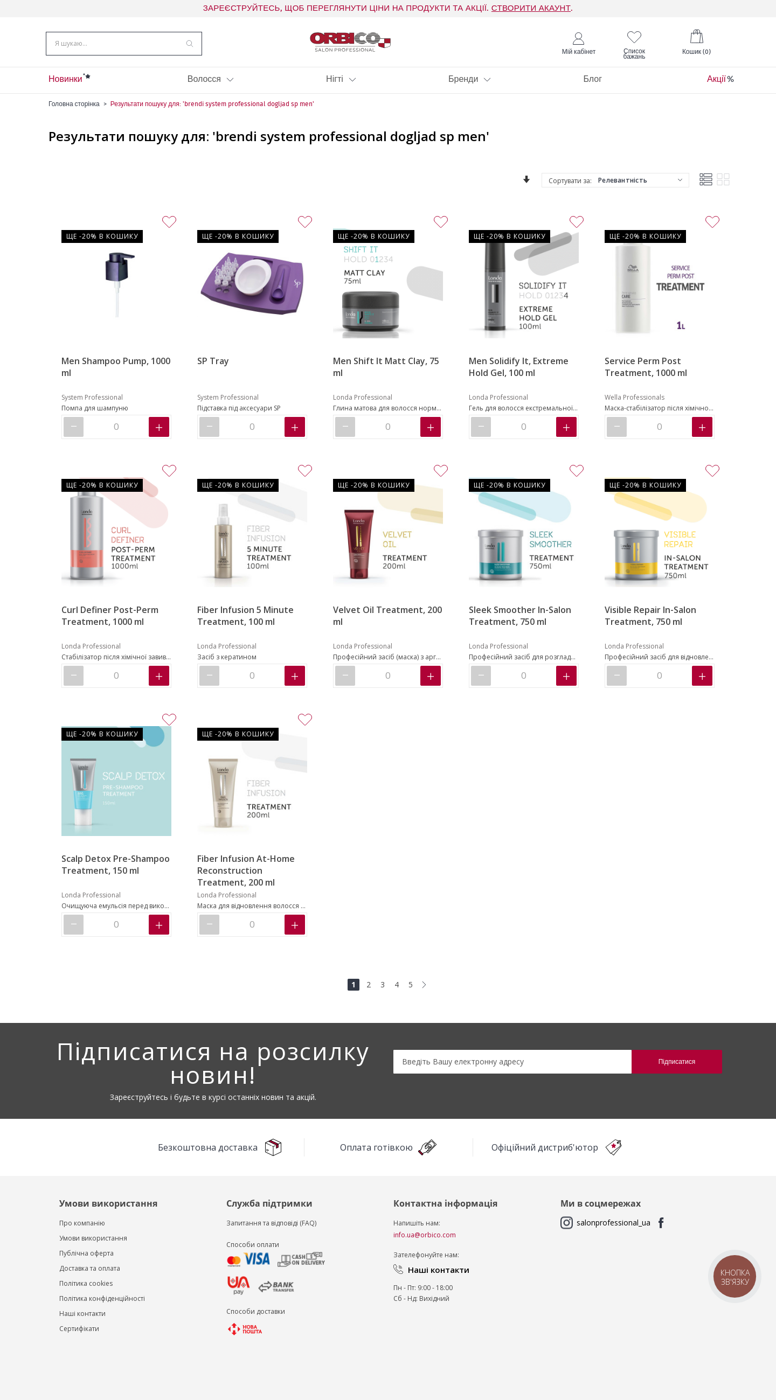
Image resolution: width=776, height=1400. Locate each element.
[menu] (388, 86)
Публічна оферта (86, 1258)
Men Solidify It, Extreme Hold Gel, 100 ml (519, 372)
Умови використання (93, 1243)
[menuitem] (65, 86)
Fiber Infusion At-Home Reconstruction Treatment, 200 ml (246, 876)
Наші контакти (438, 1275)
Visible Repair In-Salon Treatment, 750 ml (650, 621)
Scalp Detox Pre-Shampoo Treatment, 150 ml (115, 870)
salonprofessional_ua (613, 1228)
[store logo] (350, 44)
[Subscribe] (677, 1067)
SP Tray (213, 366)
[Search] (189, 45)
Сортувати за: (570, 186)
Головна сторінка (74, 109)
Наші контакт (80, 1319)
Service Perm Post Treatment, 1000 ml (646, 372)
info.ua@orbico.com (424, 1240)
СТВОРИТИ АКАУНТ (531, 8)
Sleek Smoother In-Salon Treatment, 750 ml (520, 621)
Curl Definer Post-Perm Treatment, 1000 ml (109, 621)
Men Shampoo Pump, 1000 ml (115, 372)
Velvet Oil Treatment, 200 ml (387, 621)
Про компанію (82, 1228)
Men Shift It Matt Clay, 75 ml (386, 372)
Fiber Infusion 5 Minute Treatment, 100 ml (245, 621)
